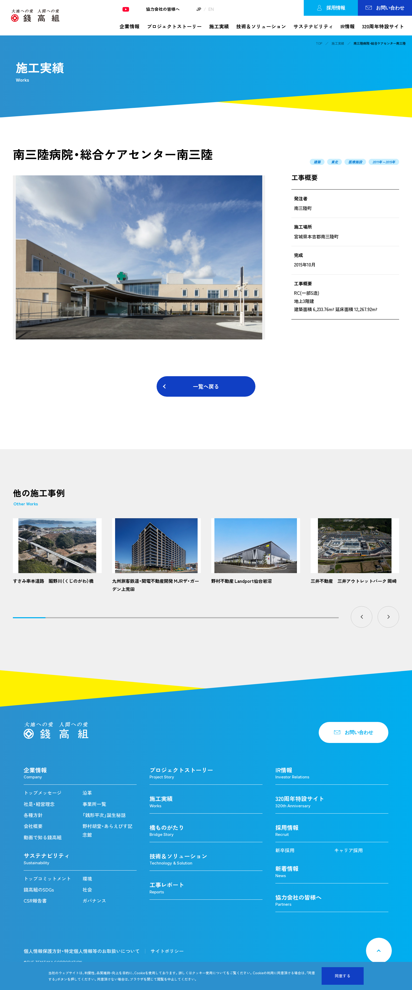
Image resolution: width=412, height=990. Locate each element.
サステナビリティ (313, 26)
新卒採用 (284, 850)
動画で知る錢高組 (42, 837)
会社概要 (33, 826)
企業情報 (130, 26)
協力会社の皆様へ (163, 9)
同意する (343, 976)
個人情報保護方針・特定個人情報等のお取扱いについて (82, 951)
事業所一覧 (94, 804)
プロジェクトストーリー (174, 26)
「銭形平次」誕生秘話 (104, 815)
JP (198, 9)
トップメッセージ (42, 792)
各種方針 (33, 815)
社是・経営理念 (39, 804)
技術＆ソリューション (261, 26)
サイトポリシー (167, 951)
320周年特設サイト (383, 26)
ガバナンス (94, 900)
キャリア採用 (348, 850)
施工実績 (219, 26)
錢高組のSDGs (39, 889)
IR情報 (348, 26)
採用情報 (331, 7)
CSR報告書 (35, 900)
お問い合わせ (384, 8)
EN (211, 9)
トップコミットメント (47, 878)
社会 (87, 889)
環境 (87, 878)
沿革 (87, 792)
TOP (319, 43)
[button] (361, 617)
